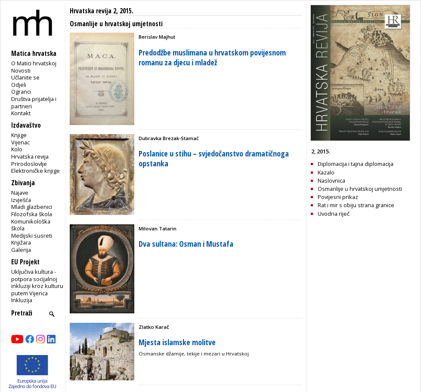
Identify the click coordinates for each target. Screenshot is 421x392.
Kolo (16, 149)
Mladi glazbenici (31, 207)
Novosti (21, 70)
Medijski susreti (31, 235)
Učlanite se (25, 77)
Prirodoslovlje (29, 164)
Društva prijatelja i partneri (33, 102)
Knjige (19, 135)
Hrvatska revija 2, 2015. (101, 10)
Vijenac (20, 142)
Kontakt (21, 113)
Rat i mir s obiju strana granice (356, 205)
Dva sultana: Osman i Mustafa (186, 244)
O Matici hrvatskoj (33, 63)
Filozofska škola (31, 214)
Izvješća (21, 200)
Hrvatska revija (30, 156)
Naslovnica (331, 180)
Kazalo (326, 172)
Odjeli (18, 85)
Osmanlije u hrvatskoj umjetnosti (360, 189)
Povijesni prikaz (338, 197)
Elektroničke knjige (35, 171)
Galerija (21, 250)
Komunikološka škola (30, 225)
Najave (19, 192)
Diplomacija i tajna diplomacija (355, 164)
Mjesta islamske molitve (177, 342)
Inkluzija (21, 300)
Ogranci (21, 91)
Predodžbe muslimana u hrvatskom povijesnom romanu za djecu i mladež (212, 57)
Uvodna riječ (334, 213)
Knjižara (21, 242)
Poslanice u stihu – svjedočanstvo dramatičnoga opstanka (214, 158)
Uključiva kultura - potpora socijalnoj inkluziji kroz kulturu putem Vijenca (37, 282)
